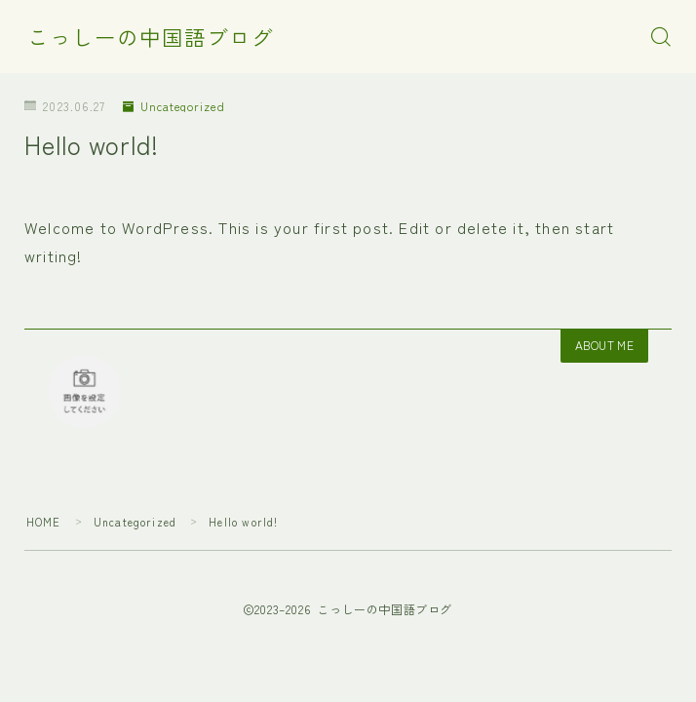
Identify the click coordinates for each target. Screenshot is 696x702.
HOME (43, 521)
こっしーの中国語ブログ (150, 37)
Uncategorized (174, 106)
